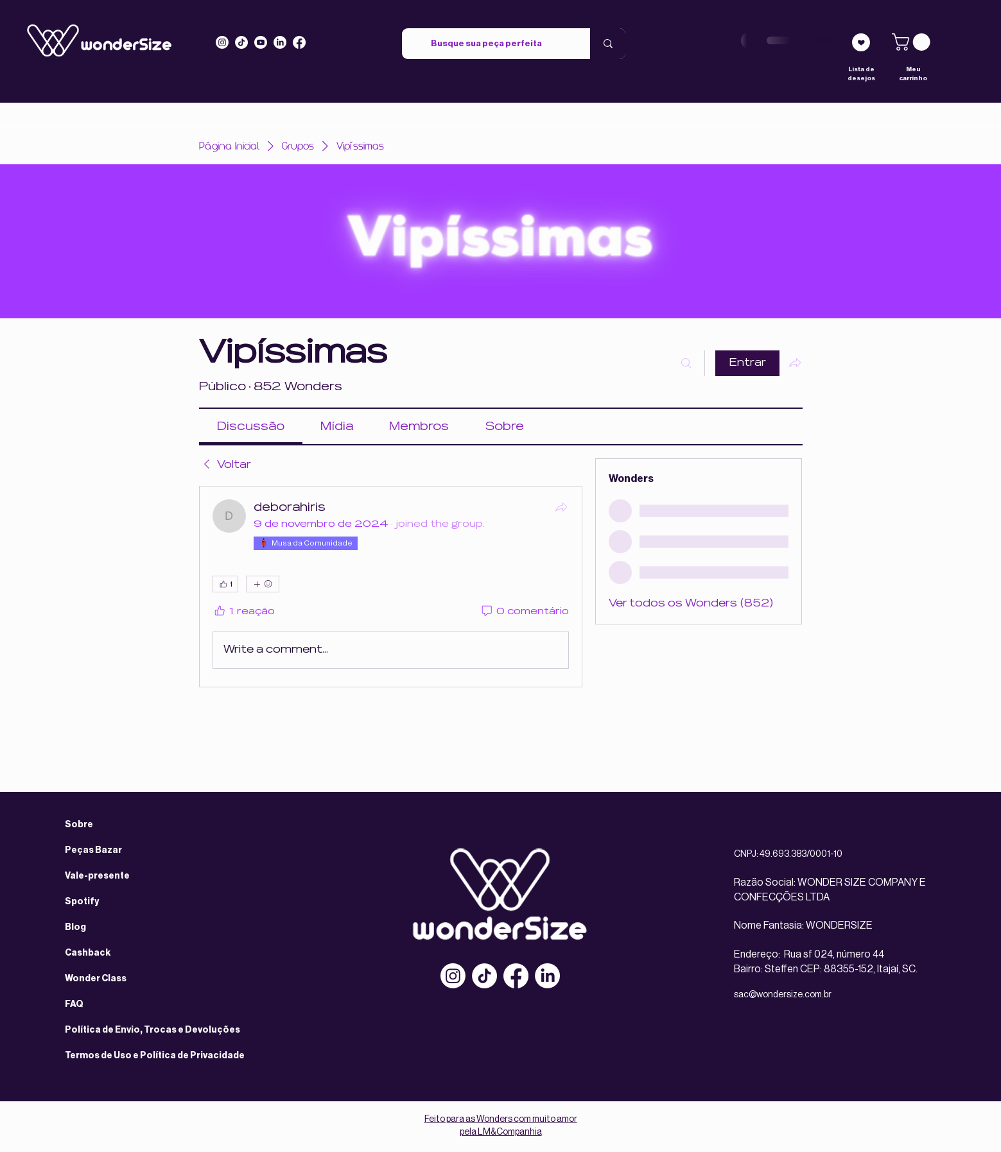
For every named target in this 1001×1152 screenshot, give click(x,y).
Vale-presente (97, 876)
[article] (391, 586)
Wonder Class (95, 978)
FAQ (74, 1004)
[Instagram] (222, 42)
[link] (913, 42)
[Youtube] (260, 42)
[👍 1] (225, 584)
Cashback (87, 953)
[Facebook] (515, 975)
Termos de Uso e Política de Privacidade (155, 1055)
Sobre (79, 824)
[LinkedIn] (280, 42)
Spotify (82, 901)
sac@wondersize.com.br (782, 994)
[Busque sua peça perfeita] (486, 43)
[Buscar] (686, 363)
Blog (75, 927)
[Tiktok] (241, 42)
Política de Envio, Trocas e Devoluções (152, 1030)
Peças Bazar (93, 850)
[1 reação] (244, 612)
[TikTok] (484, 975)
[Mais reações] (262, 584)
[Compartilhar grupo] (795, 362)
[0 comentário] (525, 612)
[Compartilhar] (561, 507)
